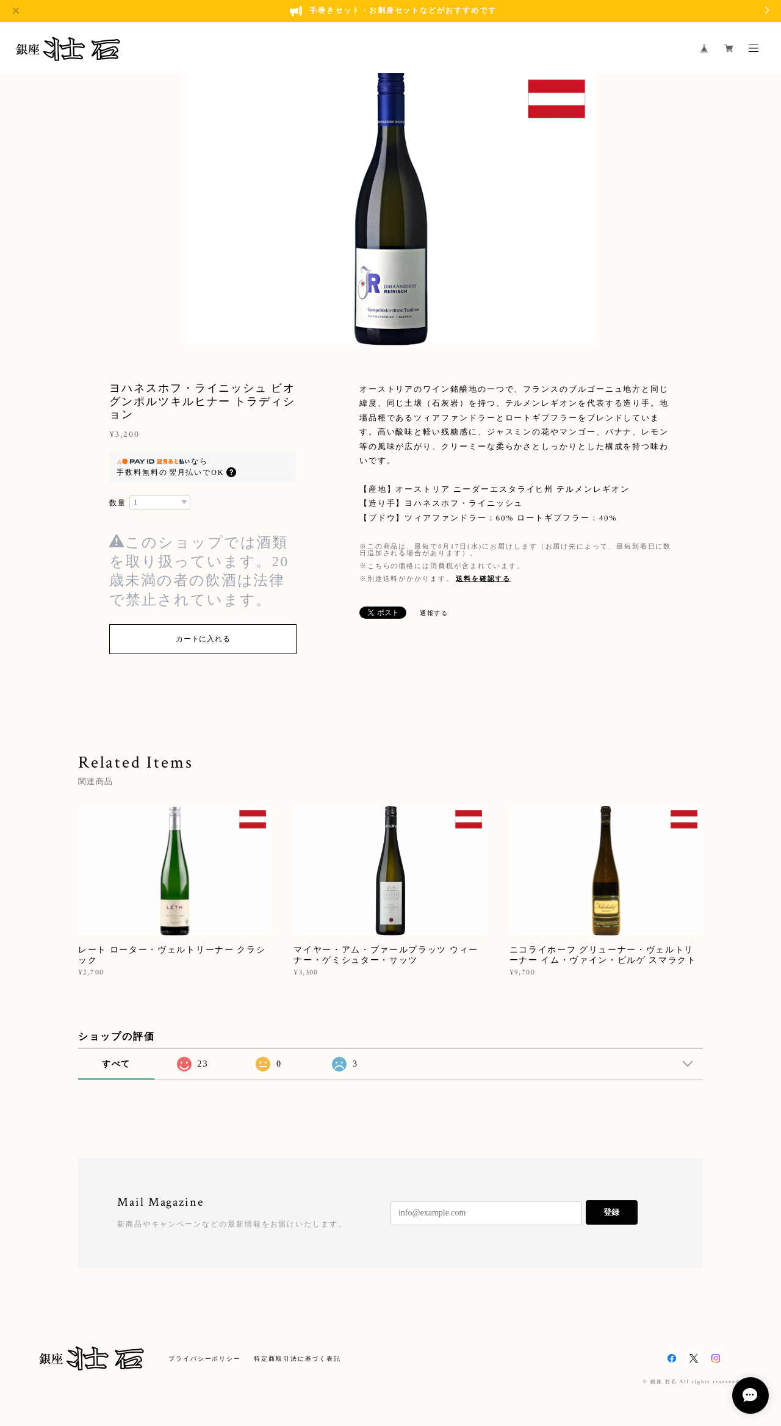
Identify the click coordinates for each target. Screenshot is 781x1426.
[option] (391, 208)
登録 (611, 1212)
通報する (434, 613)
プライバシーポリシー (204, 1358)
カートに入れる (203, 639)
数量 (117, 503)
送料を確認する (483, 578)
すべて (116, 1063)
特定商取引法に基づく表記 (297, 1358)
